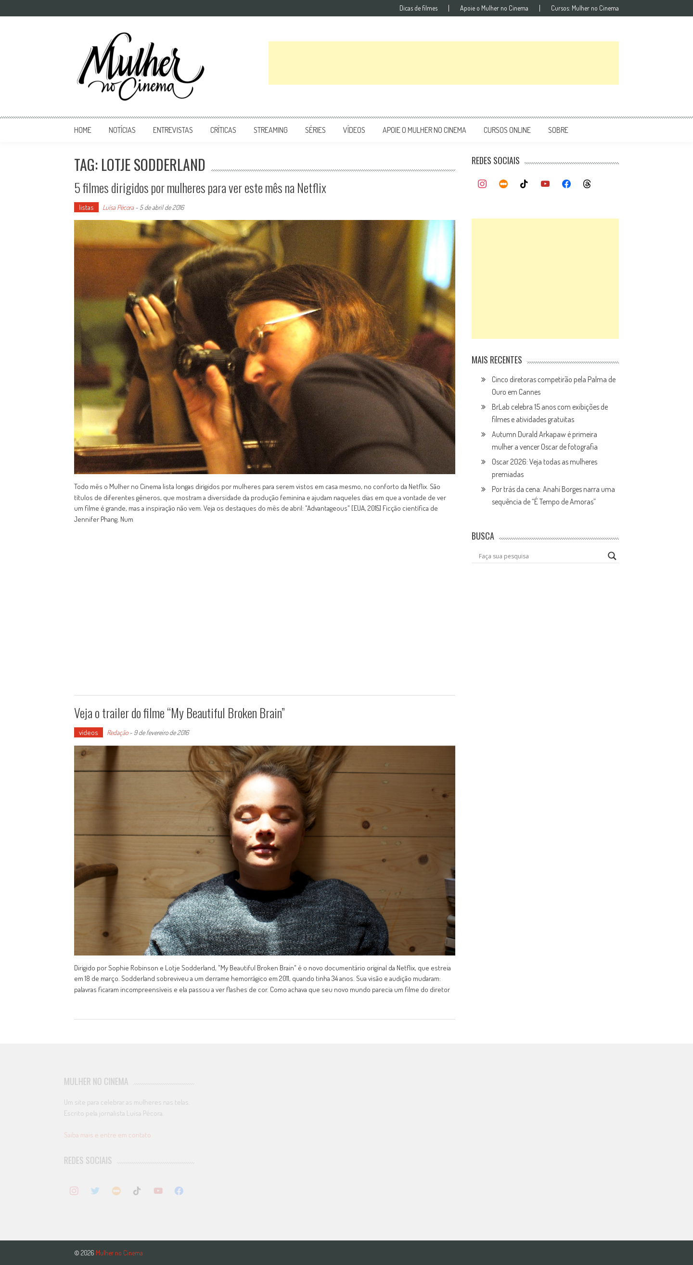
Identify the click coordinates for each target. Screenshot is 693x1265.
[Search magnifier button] (612, 556)
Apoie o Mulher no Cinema (494, 8)
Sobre (558, 130)
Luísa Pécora (118, 207)
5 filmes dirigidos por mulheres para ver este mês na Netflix (200, 187)
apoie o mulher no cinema (424, 130)
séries (315, 130)
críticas (223, 130)
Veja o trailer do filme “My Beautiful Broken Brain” (179, 712)
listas (86, 207)
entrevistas (173, 130)
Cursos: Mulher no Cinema (585, 8)
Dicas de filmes (418, 8)
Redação (117, 732)
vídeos (354, 130)
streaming (271, 130)
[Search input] (541, 556)
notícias (122, 130)
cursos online (507, 130)
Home (82, 130)
